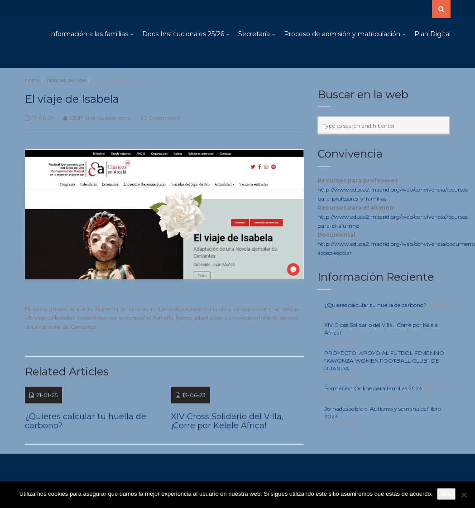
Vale (446, 493)
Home (32, 80)
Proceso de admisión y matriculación (342, 34)
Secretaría (254, 34)
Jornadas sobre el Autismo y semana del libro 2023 (382, 412)
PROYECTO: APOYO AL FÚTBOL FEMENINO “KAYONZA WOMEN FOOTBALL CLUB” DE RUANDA (384, 361)
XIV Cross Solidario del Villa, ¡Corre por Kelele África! (380, 328)
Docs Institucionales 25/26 (183, 34)
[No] (463, 494)
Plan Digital (432, 34)
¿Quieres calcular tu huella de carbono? (375, 305)
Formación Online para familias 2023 (373, 388)
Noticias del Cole (66, 80)
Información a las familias (88, 34)
